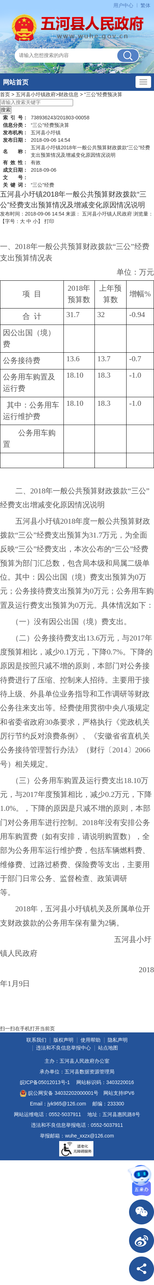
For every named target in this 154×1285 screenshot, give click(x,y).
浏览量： (143, 214)
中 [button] (28, 221)
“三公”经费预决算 (103, 94)
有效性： (15, 162)
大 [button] (22, 221)
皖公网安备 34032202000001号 (59, 1093)
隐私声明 (118, 1040)
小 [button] (35, 221)
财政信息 (68, 94)
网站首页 (16, 82)
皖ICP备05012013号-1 (45, 1082)
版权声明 (63, 1040)
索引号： (15, 117)
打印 (49, 221)
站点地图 (108, 1048)
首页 (5, 94)
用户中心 (123, 5)
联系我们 (36, 1040)
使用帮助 (91, 1040)
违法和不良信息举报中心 (63, 1048)
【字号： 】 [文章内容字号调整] (21, 221)
